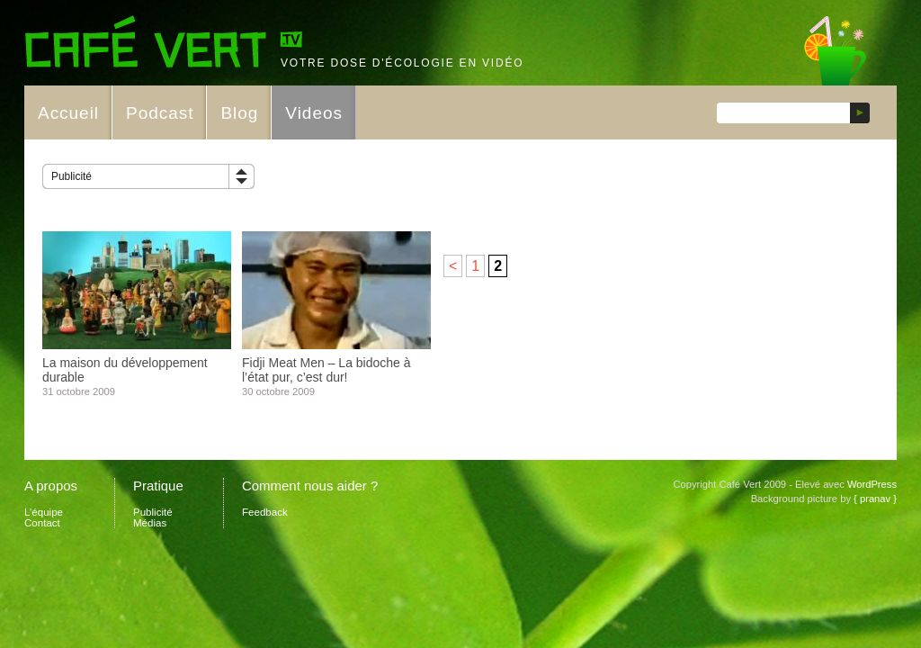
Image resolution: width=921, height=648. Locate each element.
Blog (239, 113)
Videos (314, 113)
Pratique (158, 485)
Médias (149, 523)
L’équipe (43, 512)
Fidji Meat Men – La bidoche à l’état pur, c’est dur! (326, 370)
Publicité (71, 176)
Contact (42, 523)
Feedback (265, 512)
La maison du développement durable (125, 370)
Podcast (159, 113)
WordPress (872, 484)
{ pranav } (875, 498)
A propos (50, 485)
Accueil (68, 113)
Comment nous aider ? (310, 485)
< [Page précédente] (453, 266)
